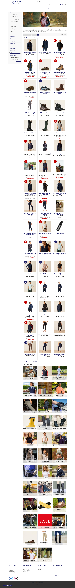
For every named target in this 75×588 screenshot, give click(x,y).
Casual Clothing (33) (14, 14)
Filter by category (13, 12)
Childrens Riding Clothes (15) (15, 18)
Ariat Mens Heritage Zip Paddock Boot (60, 113)
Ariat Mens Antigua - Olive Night (45, 73)
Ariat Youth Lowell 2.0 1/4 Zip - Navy (59, 153)
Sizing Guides (25, 571)
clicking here (64, 582)
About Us (37, 1)
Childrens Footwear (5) (14, 16)
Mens (18, 8)
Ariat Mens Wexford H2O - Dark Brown (59, 93)
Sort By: (27, 35)
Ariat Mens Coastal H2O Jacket (45, 52)
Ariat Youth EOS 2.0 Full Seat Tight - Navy (30, 214)
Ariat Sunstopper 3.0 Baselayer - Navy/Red (30, 335)
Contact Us (10, 568)
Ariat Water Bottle (60, 233)
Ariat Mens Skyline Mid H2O (59, 72)
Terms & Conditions (26, 570)
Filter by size (12, 45)
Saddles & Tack (40, 8)
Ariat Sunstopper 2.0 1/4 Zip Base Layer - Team (45, 294)
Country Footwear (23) (14, 21)
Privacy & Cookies (26, 568)
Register (44, 1)
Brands (57, 8)
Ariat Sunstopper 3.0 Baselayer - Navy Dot (59, 315)
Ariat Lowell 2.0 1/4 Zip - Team (30, 253)
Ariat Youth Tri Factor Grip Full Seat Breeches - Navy (30, 234)
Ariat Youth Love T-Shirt (30, 152)
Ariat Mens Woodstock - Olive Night (45, 133)
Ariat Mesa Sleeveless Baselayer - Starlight (59, 254)
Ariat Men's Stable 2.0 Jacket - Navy (30, 53)
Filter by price (12, 50)
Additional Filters (13, 55)
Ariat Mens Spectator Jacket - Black (60, 53)
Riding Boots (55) (14, 28)
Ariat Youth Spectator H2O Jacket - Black (44, 194)
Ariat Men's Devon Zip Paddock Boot (45, 113)
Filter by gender (13, 38)
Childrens (23, 8)
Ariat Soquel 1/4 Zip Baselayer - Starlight (30, 294)
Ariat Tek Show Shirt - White (45, 233)
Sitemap (39, 569)
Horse (33, 8)
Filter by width (12, 48)
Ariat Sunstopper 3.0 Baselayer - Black (45, 315)
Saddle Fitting (11, 570)
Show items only (15, 57)
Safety (29, 8)
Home (34, 1)
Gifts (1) (12, 23)
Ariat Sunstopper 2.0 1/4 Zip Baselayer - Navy (30, 315)
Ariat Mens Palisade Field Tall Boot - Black (30, 133)
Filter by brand (12, 33)
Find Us (10, 569)
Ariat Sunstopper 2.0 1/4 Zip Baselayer (59, 294)
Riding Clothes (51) (14, 29)
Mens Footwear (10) (14, 26)
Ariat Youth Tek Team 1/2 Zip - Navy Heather (30, 194)
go (20, 61)
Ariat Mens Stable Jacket (30, 72)
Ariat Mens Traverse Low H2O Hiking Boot (45, 93)
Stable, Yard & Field (50, 8)
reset (17, 61)
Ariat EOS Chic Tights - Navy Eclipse (59, 355)
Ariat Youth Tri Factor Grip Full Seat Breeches (59, 214)
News (9, 573)
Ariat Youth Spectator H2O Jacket (30, 174)
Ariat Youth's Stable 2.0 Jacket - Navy (59, 194)
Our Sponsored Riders (12, 572)
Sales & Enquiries (17, 5)
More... (62, 8)
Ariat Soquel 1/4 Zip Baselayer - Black (59, 274)
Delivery (40, 1)
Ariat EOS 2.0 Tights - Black (59, 334)
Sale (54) (12, 31)
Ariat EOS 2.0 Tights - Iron (30, 354)
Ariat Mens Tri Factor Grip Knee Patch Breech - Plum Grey (30, 113)
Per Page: (34, 35)
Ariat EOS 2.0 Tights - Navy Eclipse (45, 355)
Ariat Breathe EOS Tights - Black (44, 334)
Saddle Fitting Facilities (12, 571)
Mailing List (40, 568)
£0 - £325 (10, 52)
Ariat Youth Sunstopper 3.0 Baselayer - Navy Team (44, 174)
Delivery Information (26, 569)
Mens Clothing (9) (14, 24)
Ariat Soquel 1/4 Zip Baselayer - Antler (45, 274)
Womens (13, 8)
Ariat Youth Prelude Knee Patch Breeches (45, 214)
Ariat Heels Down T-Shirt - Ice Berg (60, 133)
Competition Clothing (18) (15, 19)
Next (36, 37)
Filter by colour (12, 36)
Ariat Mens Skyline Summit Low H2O (30, 93)
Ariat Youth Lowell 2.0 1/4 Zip (45, 152)
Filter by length (12, 41)
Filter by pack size (13, 43)
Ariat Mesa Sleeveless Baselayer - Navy (44, 254)
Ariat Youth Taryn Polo (59, 173)
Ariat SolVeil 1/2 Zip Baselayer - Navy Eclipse (30, 274)
